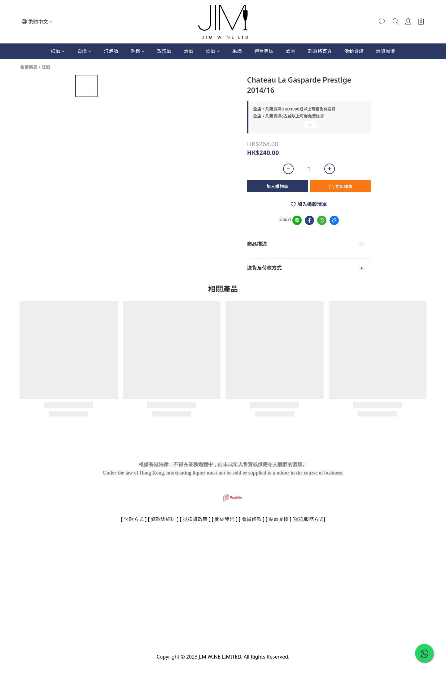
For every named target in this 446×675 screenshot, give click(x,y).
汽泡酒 (111, 51)
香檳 (138, 51)
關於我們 (224, 519)
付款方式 (134, 519)
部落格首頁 (320, 51)
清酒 (189, 51)
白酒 (84, 51)
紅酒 (58, 51)
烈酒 (213, 51)
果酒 (237, 51)
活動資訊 (354, 51)
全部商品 (28, 67)
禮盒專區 (263, 51)
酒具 (290, 51)
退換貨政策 (195, 519)
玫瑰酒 (164, 51)
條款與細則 (163, 519)
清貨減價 (385, 51)
